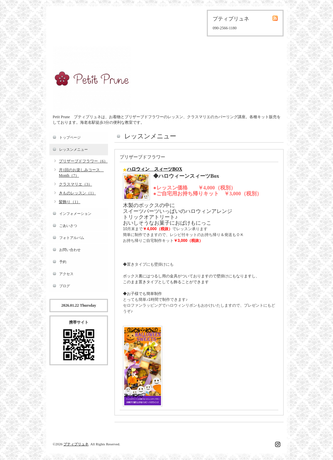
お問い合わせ (70, 250)
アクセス (66, 274)
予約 (62, 262)
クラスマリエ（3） (75, 184)
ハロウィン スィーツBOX (154, 169)
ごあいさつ (68, 226)
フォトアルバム (71, 238)
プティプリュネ (75, 444)
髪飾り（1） (69, 202)
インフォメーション (75, 214)
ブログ (64, 286)
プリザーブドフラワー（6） (83, 161)
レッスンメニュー (73, 149)
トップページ (70, 137)
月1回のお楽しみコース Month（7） (81, 173)
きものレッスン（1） (77, 193)
